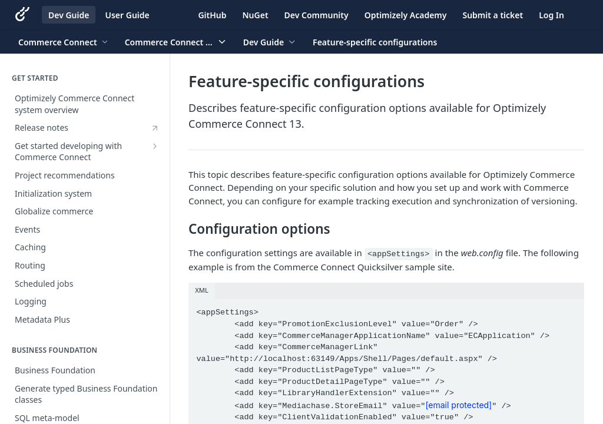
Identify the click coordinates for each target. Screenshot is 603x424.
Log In (551, 15)
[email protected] (458, 405)
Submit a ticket (492, 15)
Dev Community (316, 15)
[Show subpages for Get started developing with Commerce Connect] (155, 146)
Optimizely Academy (406, 15)
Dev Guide (68, 15)
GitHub (212, 15)
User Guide (127, 15)
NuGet (256, 15)
